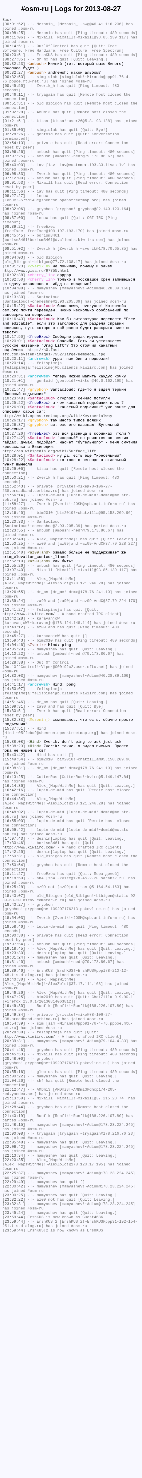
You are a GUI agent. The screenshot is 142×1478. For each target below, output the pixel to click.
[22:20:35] (13, 1388)
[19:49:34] (13, 1214)
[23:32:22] (13, 1436)
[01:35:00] (13, 152)
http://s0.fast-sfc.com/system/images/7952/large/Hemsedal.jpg (53, 419)
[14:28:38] (13, 791)
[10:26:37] (13, 506)
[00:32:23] (13, 73)
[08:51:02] (13, 295)
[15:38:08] (13, 886)
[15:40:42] (13, 902)
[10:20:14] (13, 432)
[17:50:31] (13, 1024)
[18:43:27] (13, 1082)
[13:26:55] (13, 707)
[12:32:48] (13, 643)
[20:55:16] (13, 1282)
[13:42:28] (13, 738)
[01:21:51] (13, 141)
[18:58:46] (13, 1108)
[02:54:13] (13, 168)
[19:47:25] (13, 1193)
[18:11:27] (13, 1045)
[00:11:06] (13, 41)
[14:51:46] (13, 839)
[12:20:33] (13, 622)
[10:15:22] (13, 363)
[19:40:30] (13, 1172)
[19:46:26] (13, 1187)
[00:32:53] (13, 89)
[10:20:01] (13, 406)
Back (6, 20)
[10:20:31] (13, 448)
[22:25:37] (13, 1404)
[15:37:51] (13, 870)
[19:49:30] (13, 1203)
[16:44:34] (13, 955)
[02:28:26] (13, 157)
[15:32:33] (13, 860)
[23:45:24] (13, 1452)
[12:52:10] (13, 670)
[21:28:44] (13, 1325)
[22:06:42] (13, 1372)
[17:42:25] (13, 1018)
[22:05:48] (13, 1367)
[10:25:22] (13, 479)
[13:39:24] (13, 717)
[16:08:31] (13, 918)
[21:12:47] (13, 1304)
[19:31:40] (13, 1150)
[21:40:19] (13, 1335)
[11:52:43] (13, 580)
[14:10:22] (13, 781)
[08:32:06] (13, 247)
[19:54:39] (13, 1224)
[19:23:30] (13, 1140)
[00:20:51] (13, 62)
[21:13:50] (13, 1314)
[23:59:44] (13, 1457)
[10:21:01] (13, 453)
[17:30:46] (13, 1008)
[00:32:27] (13, 83)
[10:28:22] (13, 548)
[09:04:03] (13, 305)
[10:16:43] (13, 379)
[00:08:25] (13, 36)
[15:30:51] (13, 849)
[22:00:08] (13, 1356)
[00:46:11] (13, 110)
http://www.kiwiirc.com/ (28, 733)
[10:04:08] (13, 342)
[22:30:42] (13, 1420)
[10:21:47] (13, 464)
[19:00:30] (13, 1119)
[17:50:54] (13, 1034)
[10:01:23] (13, 316)
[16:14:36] (13, 939)
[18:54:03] (13, 1098)
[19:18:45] (13, 1135)
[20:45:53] (13, 1261)
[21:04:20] (13, 1293)
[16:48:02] (13, 971)
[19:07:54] (13, 1129)
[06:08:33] (13, 205)
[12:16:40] (13, 612)
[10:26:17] (13, 501)
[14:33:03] (13, 807)
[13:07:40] (13, 680)
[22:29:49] (13, 1415)
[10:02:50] (13, 332)
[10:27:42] (13, 522)
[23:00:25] (13, 1430)
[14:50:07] (13, 823)
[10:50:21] (13, 569)
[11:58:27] (13, 601)
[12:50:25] (13, 649)
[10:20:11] (13, 427)
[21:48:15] (13, 1346)
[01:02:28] (13, 131)
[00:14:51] (13, 52)
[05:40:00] (13, 194)
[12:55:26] (13, 675)
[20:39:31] (13, 1245)
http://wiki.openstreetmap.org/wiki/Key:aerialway (57, 495)
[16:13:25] (13, 929)
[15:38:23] (13, 892)
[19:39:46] (13, 1161)
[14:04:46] (13, 770)
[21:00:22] (13, 1288)
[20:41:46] (13, 1256)
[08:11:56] (13, 226)
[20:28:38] (13, 1235)
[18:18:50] (13, 1050)
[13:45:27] (13, 759)
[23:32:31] (13, 1441)
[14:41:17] (13, 818)
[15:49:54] (13, 907)
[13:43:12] (13, 749)
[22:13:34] (13, 1383)
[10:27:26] (13, 516)
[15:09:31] (13, 844)
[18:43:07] (13, 1071)
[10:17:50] (13, 400)
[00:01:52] (13, 25)
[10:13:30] (13, 353)
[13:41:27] (13, 728)
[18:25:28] (13, 1061)
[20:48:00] (13, 1267)
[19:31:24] (13, 1145)
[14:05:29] (13, 775)
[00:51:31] (13, 120)
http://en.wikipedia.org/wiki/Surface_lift (49, 538)
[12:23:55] (13, 633)
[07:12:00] (13, 210)
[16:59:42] (13, 992)
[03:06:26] (13, 178)
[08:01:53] (13, 215)
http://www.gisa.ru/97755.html (35, 321)
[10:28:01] (13, 543)
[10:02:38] (13, 326)
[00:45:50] (13, 99)
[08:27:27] (13, 231)
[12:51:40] (13, 659)
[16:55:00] (13, 981)
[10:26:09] (13, 485)
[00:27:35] (13, 67)
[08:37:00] (13, 258)
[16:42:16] (13, 944)
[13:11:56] (13, 691)
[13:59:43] (13, 765)
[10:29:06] (13, 559)
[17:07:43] (13, 1002)
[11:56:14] (13, 590)
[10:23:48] (13, 474)
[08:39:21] (13, 268)
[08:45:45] (13, 279)
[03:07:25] (13, 184)
